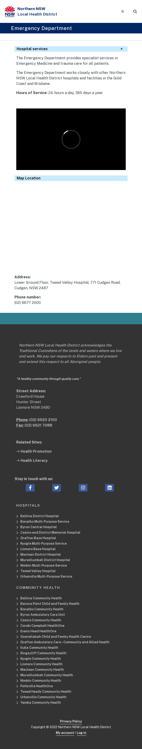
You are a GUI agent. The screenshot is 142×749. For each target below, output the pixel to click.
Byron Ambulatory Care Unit (42, 615)
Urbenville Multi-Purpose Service (46, 576)
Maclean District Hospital (40, 554)
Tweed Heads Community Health (45, 691)
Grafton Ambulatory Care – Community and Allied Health (64, 642)
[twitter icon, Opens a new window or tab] (56, 488)
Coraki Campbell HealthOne (42, 625)
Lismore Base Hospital (38, 549)
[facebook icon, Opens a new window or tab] (30, 488)
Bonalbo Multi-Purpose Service (44, 521)
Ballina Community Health (41, 598)
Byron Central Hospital (38, 527)
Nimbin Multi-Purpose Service (43, 565)
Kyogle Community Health (40, 658)
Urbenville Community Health (43, 697)
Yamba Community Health (40, 702)
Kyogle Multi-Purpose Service (43, 543)
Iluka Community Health (39, 647)
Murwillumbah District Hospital (45, 560)
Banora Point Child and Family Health (49, 604)
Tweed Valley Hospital (38, 571)
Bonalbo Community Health (41, 609)
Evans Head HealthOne (38, 631)
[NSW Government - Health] (10, 11)
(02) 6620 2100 (43, 420)
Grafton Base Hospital (38, 538)
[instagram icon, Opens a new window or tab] (83, 488)
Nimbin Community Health (40, 680)
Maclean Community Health (42, 669)
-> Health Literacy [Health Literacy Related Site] (32, 460)
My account (65, 733)
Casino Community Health (40, 620)
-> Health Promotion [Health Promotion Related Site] (34, 451)
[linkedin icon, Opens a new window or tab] (110, 488)
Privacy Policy (71, 721)
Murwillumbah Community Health (46, 675)
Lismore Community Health (41, 664)
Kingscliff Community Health (43, 653)
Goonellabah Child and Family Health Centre (55, 636)
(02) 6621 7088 (38, 425)
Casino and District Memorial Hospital (50, 532)
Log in (81, 733)
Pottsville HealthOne (36, 686)
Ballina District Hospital (39, 516)
